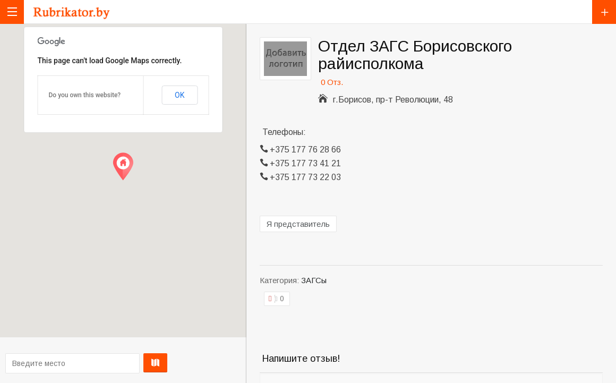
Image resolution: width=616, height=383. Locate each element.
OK (179, 95)
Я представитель (298, 223)
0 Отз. (332, 82)
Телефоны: (284, 132)
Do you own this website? (85, 95)
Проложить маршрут (120, 362)
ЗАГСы (314, 280)
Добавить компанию (604, 12)
